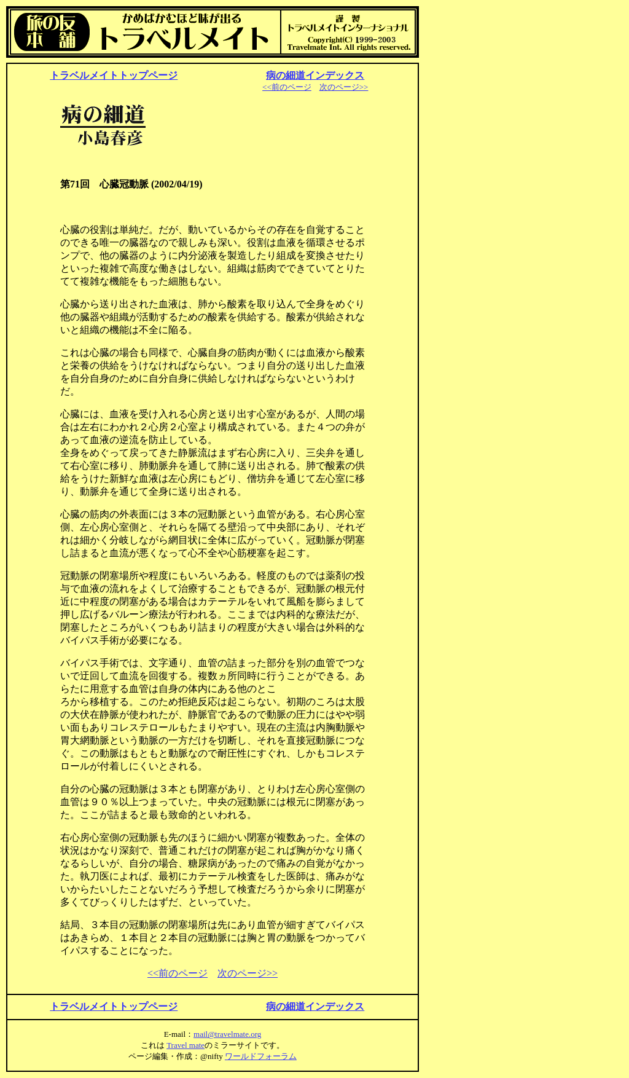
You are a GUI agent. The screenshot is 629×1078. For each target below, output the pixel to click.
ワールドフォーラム (261, 1056)
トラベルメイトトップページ (114, 75)
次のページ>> (344, 87)
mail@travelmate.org (227, 1034)
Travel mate (185, 1045)
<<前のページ (286, 87)
